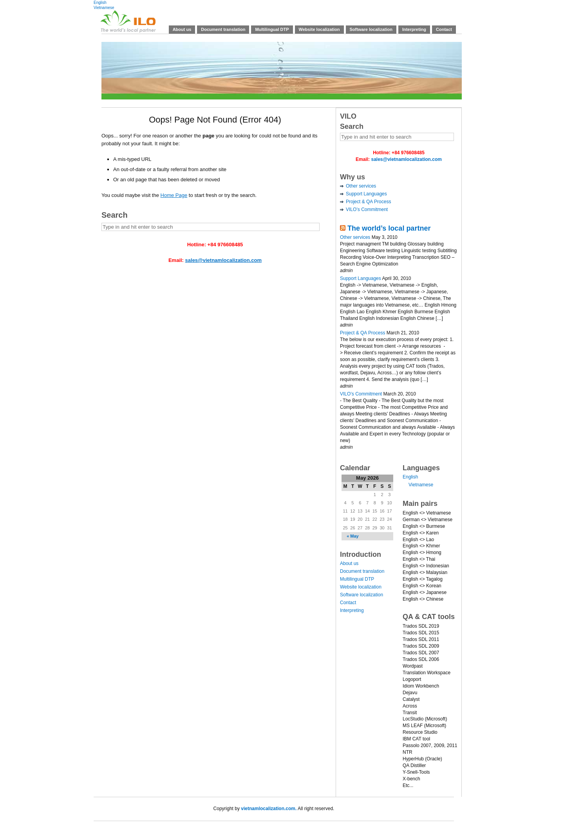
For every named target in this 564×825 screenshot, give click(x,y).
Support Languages (366, 194)
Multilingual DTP (272, 29)
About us (182, 29)
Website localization (319, 29)
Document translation (223, 29)
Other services (361, 186)
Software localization (371, 29)
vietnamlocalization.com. (268, 808)
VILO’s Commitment (367, 209)
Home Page (174, 195)
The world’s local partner (388, 228)
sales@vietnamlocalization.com (223, 260)
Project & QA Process (368, 201)
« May (353, 536)
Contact (444, 29)
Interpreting (414, 29)
